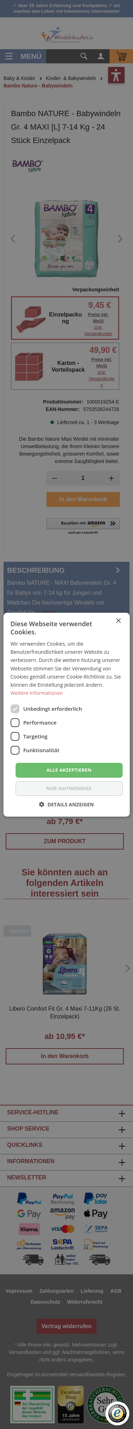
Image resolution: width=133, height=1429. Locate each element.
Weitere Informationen (36, 693)
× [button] (118, 620)
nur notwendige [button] (69, 788)
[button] (66, 804)
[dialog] (66, 714)
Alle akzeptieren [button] (69, 770)
